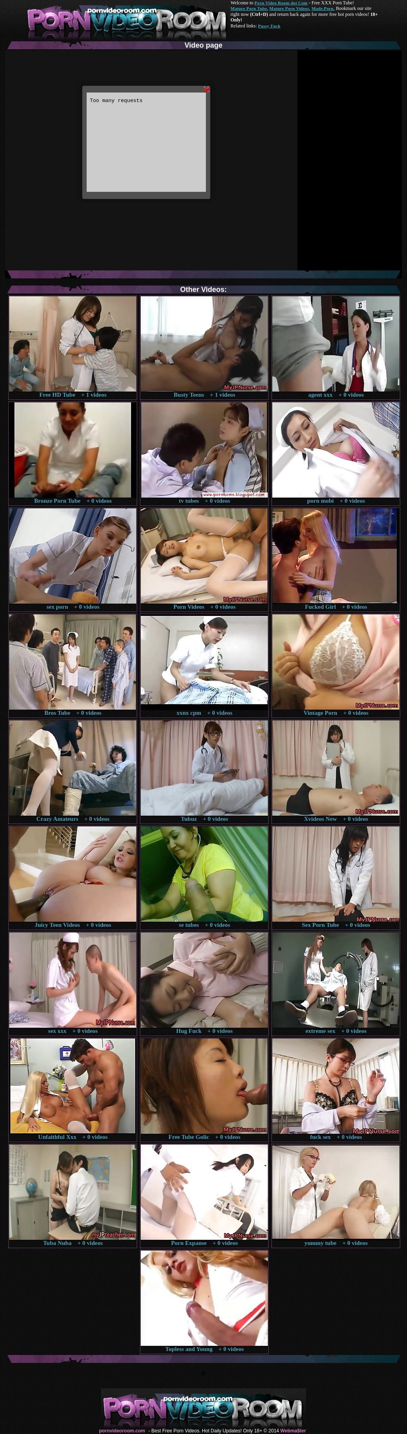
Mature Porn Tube (249, 8)
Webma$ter (293, 1431)
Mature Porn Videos (289, 8)
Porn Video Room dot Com (280, 2)
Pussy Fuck (269, 25)
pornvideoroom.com (122, 1431)
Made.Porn (322, 8)
